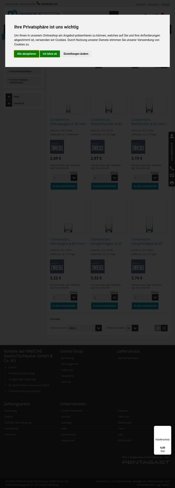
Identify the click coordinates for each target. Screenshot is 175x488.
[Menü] (169, 428)
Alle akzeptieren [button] (26, 53)
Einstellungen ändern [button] (76, 53)
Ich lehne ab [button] (50, 53)
